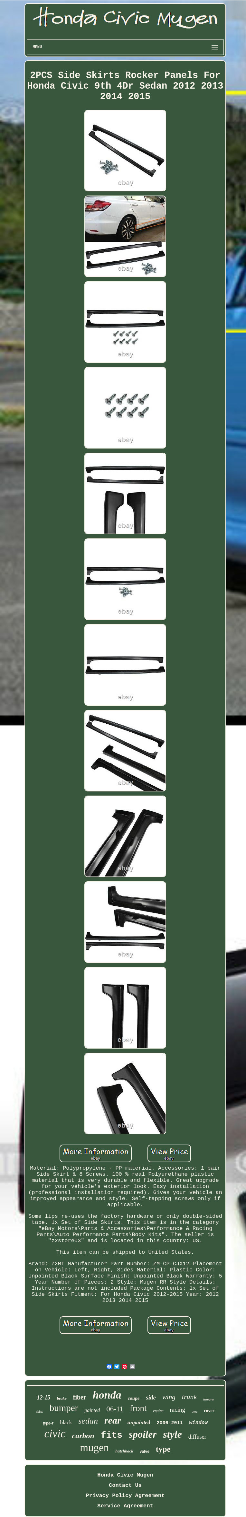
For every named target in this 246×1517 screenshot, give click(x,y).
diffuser (197, 1437)
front (138, 1408)
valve (144, 1451)
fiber (79, 1397)
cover (209, 1410)
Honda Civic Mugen (125, 1475)
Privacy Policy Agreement (125, 1496)
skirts (39, 1411)
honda (107, 1395)
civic (54, 1433)
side (151, 1397)
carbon (83, 1436)
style (172, 1434)
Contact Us (125, 1485)
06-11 (114, 1409)
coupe (134, 1398)
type (163, 1449)
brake (61, 1398)
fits (111, 1435)
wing (168, 1397)
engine (158, 1410)
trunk (189, 1397)
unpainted (139, 1422)
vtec (194, 1411)
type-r (48, 1423)
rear (112, 1420)
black (66, 1422)
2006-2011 (169, 1423)
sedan (88, 1420)
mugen (94, 1447)
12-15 (43, 1397)
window (198, 1423)
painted (92, 1410)
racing (177, 1409)
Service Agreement (125, 1506)
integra (208, 1399)
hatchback (124, 1451)
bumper (64, 1408)
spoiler (142, 1434)
